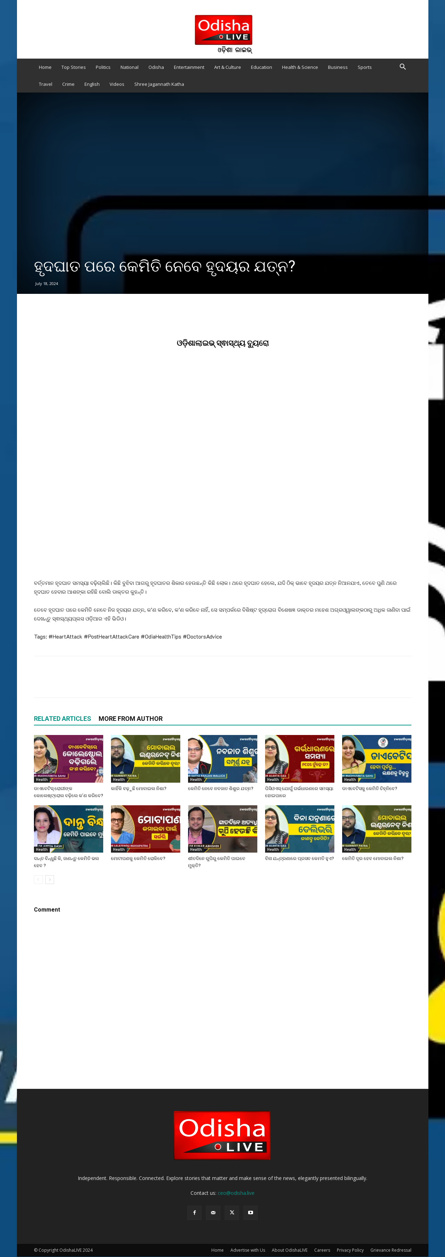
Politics (103, 67)
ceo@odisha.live (236, 1193)
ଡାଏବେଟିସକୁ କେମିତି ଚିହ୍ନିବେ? (369, 788)
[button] (402, 67)
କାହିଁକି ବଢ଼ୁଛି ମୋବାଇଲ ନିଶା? (138, 788)
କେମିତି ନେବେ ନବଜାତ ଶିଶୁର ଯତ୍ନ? (220, 788)
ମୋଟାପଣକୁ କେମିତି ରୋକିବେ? (138, 858)
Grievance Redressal (390, 1250)
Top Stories (74, 67)
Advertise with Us (247, 1250)
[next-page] (49, 879)
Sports (365, 67)
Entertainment (189, 67)
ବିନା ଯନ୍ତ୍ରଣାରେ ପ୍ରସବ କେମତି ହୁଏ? (299, 858)
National (130, 67)
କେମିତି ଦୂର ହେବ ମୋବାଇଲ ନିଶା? (373, 858)
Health (42, 779)
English (92, 84)
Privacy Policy (350, 1250)
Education (261, 67)
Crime (68, 84)
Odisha (156, 67)
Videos (117, 84)
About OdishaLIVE (290, 1250)
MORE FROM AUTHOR (131, 718)
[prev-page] (38, 879)
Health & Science (300, 67)
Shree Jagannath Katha (159, 84)
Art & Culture (227, 67)
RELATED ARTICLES (62, 718)
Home (45, 67)
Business (338, 67)
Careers (322, 1250)
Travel (45, 84)
